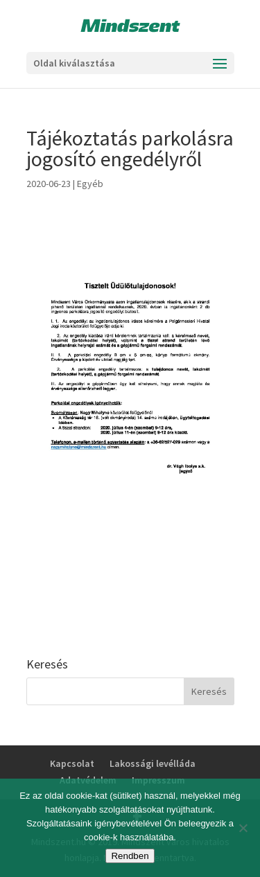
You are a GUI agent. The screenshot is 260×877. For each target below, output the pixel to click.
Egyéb (90, 183)
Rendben (129, 856)
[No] (243, 828)
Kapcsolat (72, 763)
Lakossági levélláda (153, 763)
